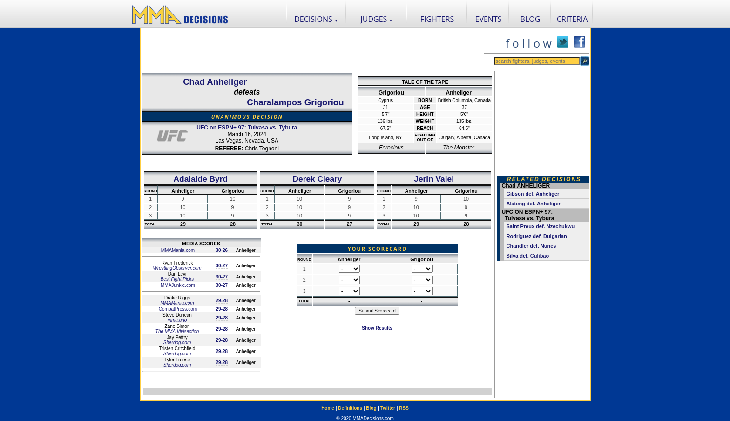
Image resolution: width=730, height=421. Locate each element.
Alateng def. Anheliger (534, 203)
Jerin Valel (434, 178)
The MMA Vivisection (177, 331)
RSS (404, 408)
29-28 (222, 300)
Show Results (377, 328)
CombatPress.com (177, 309)
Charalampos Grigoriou (295, 102)
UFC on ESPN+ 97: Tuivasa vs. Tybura (246, 127)
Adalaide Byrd (201, 178)
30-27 (222, 265)
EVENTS (488, 19)
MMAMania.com (177, 250)
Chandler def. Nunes (531, 246)
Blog (371, 408)
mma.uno (177, 320)
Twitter (387, 408)
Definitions (350, 408)
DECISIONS (316, 19)
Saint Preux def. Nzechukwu (541, 226)
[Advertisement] (311, 49)
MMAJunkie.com (177, 285)
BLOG (530, 19)
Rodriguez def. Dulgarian (537, 236)
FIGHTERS (437, 19)
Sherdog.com (177, 342)
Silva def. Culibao (528, 255)
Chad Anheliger (215, 82)
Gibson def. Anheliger (533, 194)
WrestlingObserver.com (177, 268)
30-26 (222, 250)
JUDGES (377, 19)
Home (327, 408)
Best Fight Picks (177, 279)
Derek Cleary (317, 178)
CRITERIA (572, 19)
